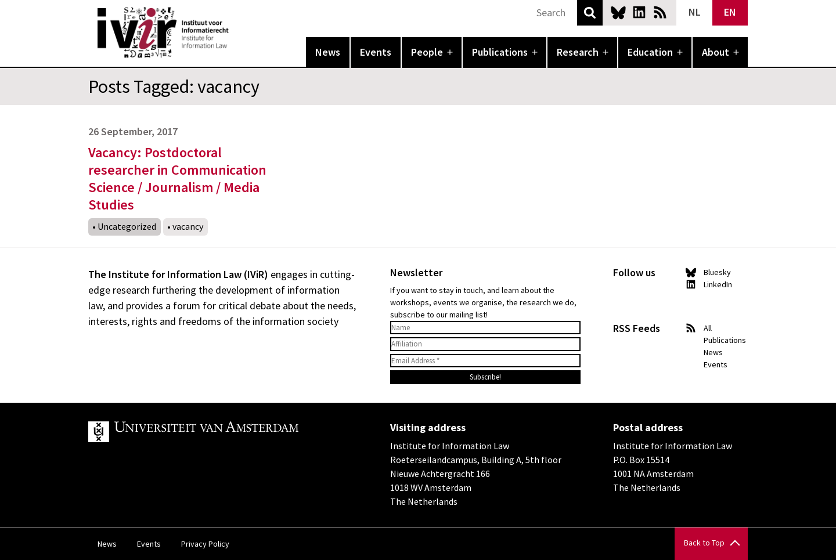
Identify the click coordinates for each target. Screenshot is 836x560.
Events (375, 52)
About (715, 52)
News (327, 52)
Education (650, 52)
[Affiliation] (485, 344)
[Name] (485, 328)
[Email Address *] (485, 361)
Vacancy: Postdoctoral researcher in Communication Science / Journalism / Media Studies (177, 178)
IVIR (237, 32)
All (708, 328)
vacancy (187, 226)
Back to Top (704, 542)
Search (590, 13)
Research (578, 52)
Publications (500, 52)
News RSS (660, 12)
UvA (223, 431)
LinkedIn (639, 12)
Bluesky (618, 12)
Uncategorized (127, 226)
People (427, 52)
